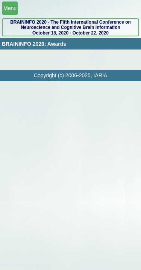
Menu (10, 8)
